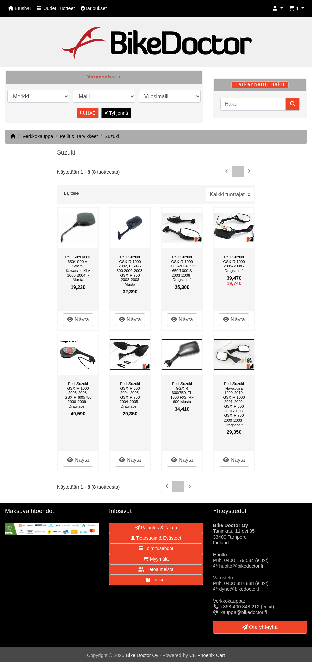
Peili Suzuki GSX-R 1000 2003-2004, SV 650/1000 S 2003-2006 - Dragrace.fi (182, 268)
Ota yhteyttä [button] (260, 627)
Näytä (78, 319)
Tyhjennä (116, 113)
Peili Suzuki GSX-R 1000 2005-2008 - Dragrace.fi (234, 264)
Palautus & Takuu (156, 527)
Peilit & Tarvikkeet (79, 136)
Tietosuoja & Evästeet (156, 538)
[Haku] (253, 104)
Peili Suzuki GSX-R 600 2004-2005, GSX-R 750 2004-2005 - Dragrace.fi (130, 395)
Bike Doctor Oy (142, 655)
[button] (277, 8)
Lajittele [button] (72, 193)
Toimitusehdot (156, 548)
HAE (88, 113)
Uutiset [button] (156, 579)
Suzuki (112, 136)
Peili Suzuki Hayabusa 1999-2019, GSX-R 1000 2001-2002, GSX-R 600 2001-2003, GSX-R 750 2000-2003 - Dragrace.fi (234, 404)
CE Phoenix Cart (207, 655)
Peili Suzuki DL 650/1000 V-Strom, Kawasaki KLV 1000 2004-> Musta (78, 268)
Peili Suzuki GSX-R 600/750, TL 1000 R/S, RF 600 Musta (182, 393)
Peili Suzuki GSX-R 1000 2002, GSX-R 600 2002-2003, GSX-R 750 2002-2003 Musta (130, 270)
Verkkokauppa (37, 136)
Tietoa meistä (155, 569)
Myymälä (156, 559)
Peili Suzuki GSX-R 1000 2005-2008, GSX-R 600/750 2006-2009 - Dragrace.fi (78, 395)
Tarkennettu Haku (260, 84)
